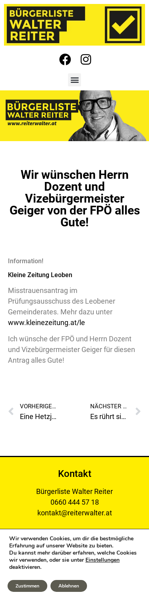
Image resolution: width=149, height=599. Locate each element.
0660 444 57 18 (74, 502)
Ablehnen (68, 586)
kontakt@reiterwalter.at (74, 513)
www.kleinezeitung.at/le (46, 322)
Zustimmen (27, 586)
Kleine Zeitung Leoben (40, 275)
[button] (74, 79)
